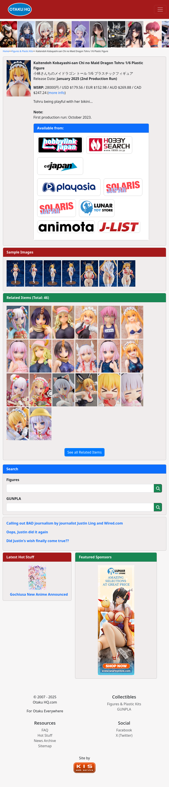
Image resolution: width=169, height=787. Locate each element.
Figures (12, 479)
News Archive (45, 740)
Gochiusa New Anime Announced (39, 594)
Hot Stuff (45, 735)
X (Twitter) (124, 735)
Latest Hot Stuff (20, 557)
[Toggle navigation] (160, 9)
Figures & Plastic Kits (22, 51)
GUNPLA (13, 498)
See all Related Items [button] (84, 452)
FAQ (45, 730)
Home (6, 51)
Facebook (124, 730)
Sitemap (45, 746)
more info (56, 92)
